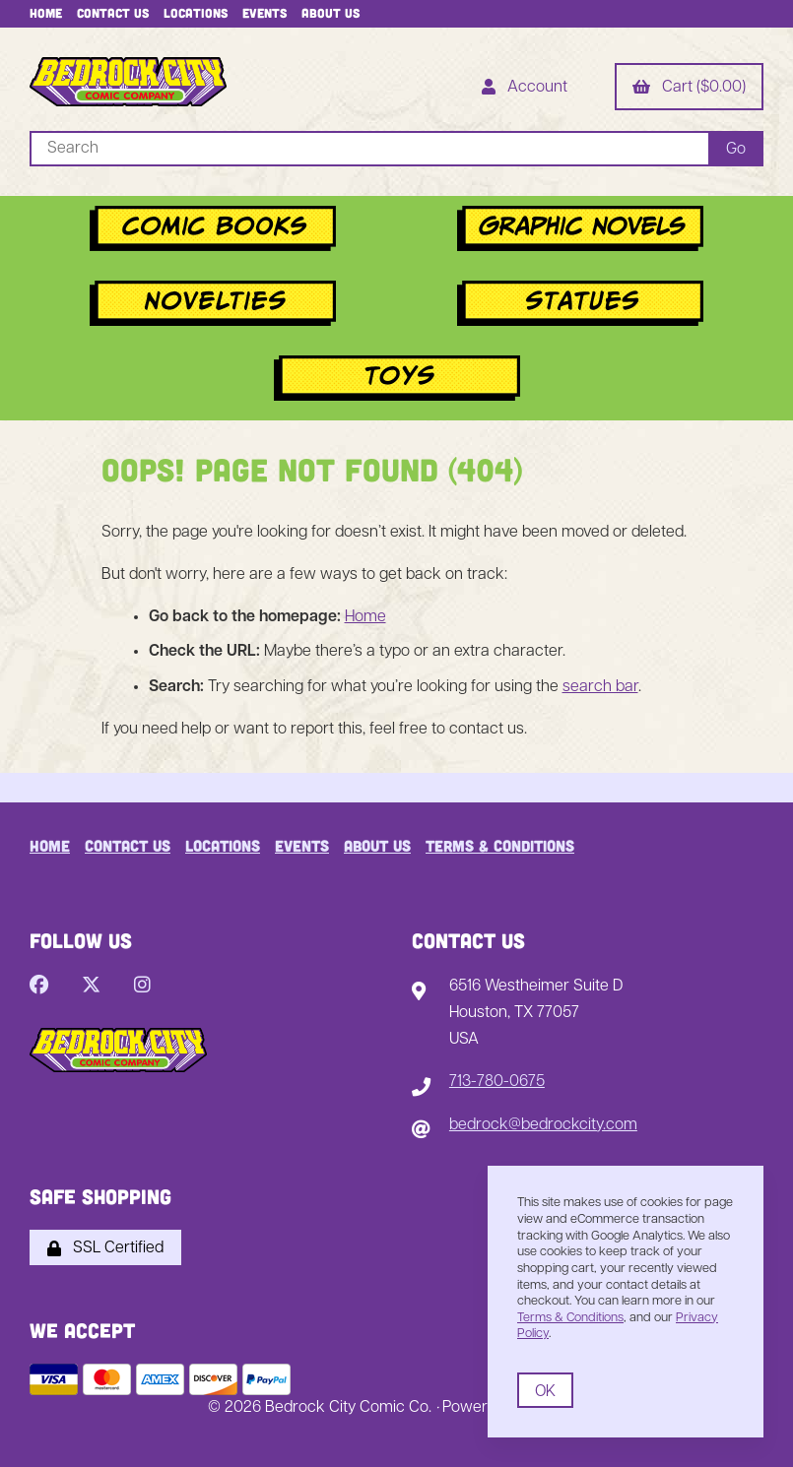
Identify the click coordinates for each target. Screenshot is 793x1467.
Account (524, 88)
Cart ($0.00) (689, 88)
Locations (196, 13)
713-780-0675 (497, 1082)
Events (264, 13)
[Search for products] (369, 148)
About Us (330, 13)
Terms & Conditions (500, 845)
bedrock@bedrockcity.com (543, 1125)
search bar (600, 687)
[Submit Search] (735, 148)
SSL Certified (105, 1248)
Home (46, 13)
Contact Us (113, 13)
